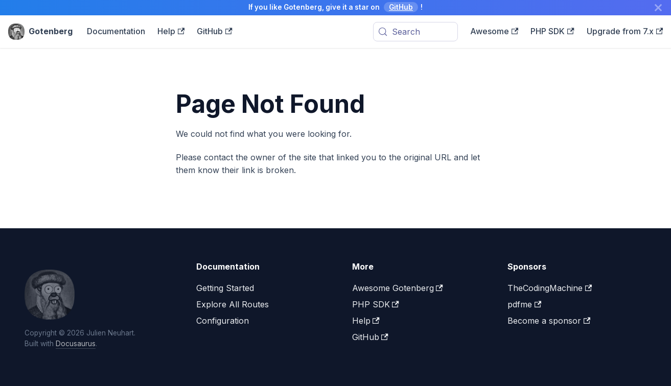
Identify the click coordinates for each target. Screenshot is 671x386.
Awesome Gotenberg (397, 288)
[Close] (658, 7)
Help (170, 31)
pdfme (524, 304)
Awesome (494, 31)
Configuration (222, 321)
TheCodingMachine (549, 288)
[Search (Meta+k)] (415, 31)
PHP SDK (552, 31)
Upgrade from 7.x (625, 31)
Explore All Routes (232, 304)
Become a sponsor (548, 321)
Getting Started (225, 288)
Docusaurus (76, 344)
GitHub (401, 7)
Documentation (116, 31)
